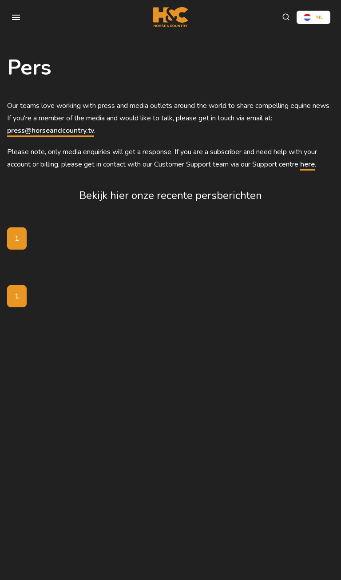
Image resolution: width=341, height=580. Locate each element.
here (307, 164)
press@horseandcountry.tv (50, 130)
